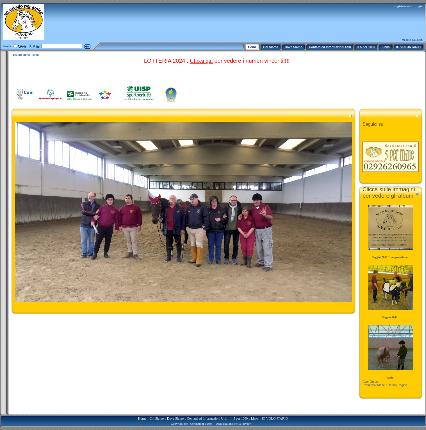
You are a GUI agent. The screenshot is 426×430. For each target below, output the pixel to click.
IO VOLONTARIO (275, 418)
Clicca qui (201, 61)
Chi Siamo (156, 418)
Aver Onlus (370, 381)
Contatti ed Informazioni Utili (207, 418)
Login (418, 6)
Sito (36, 46)
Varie (389, 377)
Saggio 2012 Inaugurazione (389, 257)
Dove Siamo (175, 418)
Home (35, 54)
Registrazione (402, 6)
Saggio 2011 (389, 317)
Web (22, 46)
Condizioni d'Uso (201, 423)
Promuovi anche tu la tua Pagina (385, 385)
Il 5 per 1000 (239, 418)
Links (255, 418)
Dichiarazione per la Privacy (233, 423)
